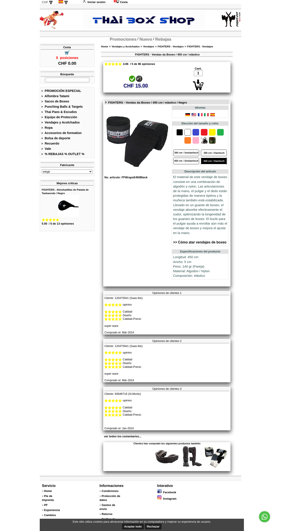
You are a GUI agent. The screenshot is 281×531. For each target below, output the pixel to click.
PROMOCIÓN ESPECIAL (61, 91)
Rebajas (163, 39)
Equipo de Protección (59, 117)
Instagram (167, 498)
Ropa (47, 127)
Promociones (123, 39)
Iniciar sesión (94, 2)
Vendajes (148, 46)
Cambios (50, 515)
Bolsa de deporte (55, 138)
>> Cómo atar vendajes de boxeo (200, 242)
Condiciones (110, 491)
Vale (46, 148)
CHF (45, 2)
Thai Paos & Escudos (59, 112)
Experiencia (52, 510)
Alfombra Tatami (55, 96)
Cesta (121, 2)
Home (104, 46)
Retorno (107, 514)
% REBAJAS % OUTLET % (62, 154)
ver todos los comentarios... (122, 436)
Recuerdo (50, 143)
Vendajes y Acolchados (60, 122)
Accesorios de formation (61, 133)
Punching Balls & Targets (62, 106)
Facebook (166, 492)
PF (46, 505)
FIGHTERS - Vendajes (171, 46)
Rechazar (153, 526)
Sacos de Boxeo (55, 101)
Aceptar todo (133, 526)
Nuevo (145, 39)
